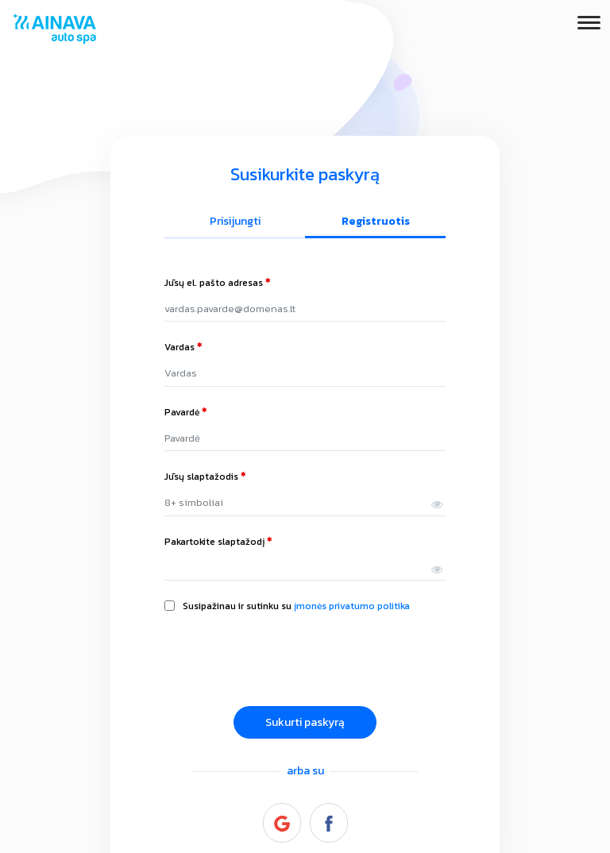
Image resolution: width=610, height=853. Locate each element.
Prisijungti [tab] (235, 221)
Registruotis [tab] (376, 221)
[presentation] (285, 662)
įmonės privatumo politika (352, 606)
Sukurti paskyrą (305, 722)
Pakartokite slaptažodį (218, 542)
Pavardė (185, 412)
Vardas (183, 347)
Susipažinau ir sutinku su (296, 606)
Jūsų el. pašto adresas (217, 283)
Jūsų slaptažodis (205, 476)
